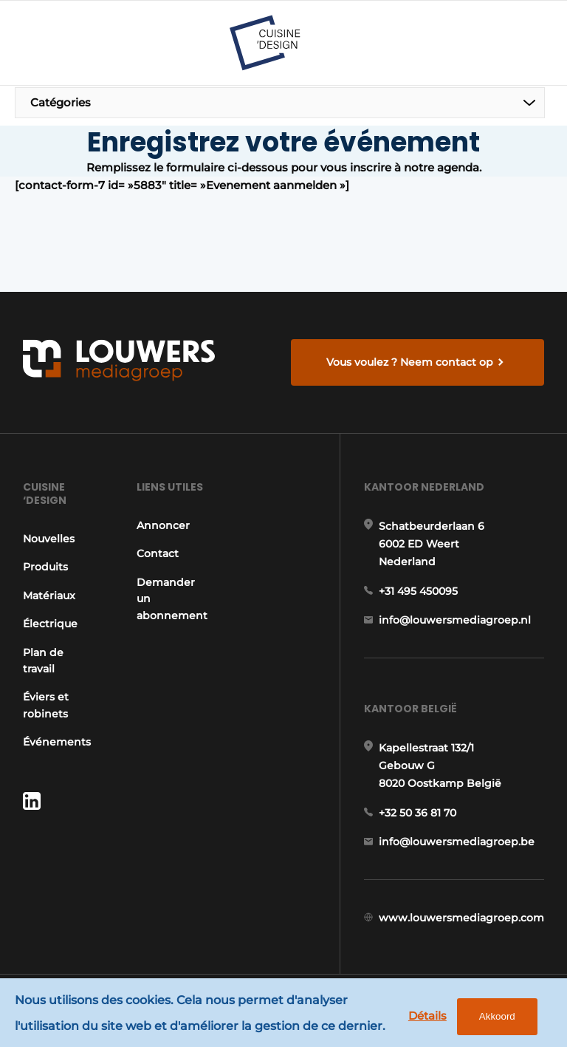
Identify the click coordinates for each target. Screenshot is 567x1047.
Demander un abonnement (172, 599)
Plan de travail (43, 660)
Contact (158, 553)
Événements (57, 741)
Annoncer (163, 525)
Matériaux (49, 595)
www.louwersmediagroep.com (461, 917)
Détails (427, 1016)
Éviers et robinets (46, 705)
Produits (45, 566)
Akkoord (497, 1016)
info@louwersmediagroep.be (457, 841)
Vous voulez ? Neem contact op (409, 362)
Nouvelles (49, 538)
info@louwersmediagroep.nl (455, 620)
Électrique (50, 623)
